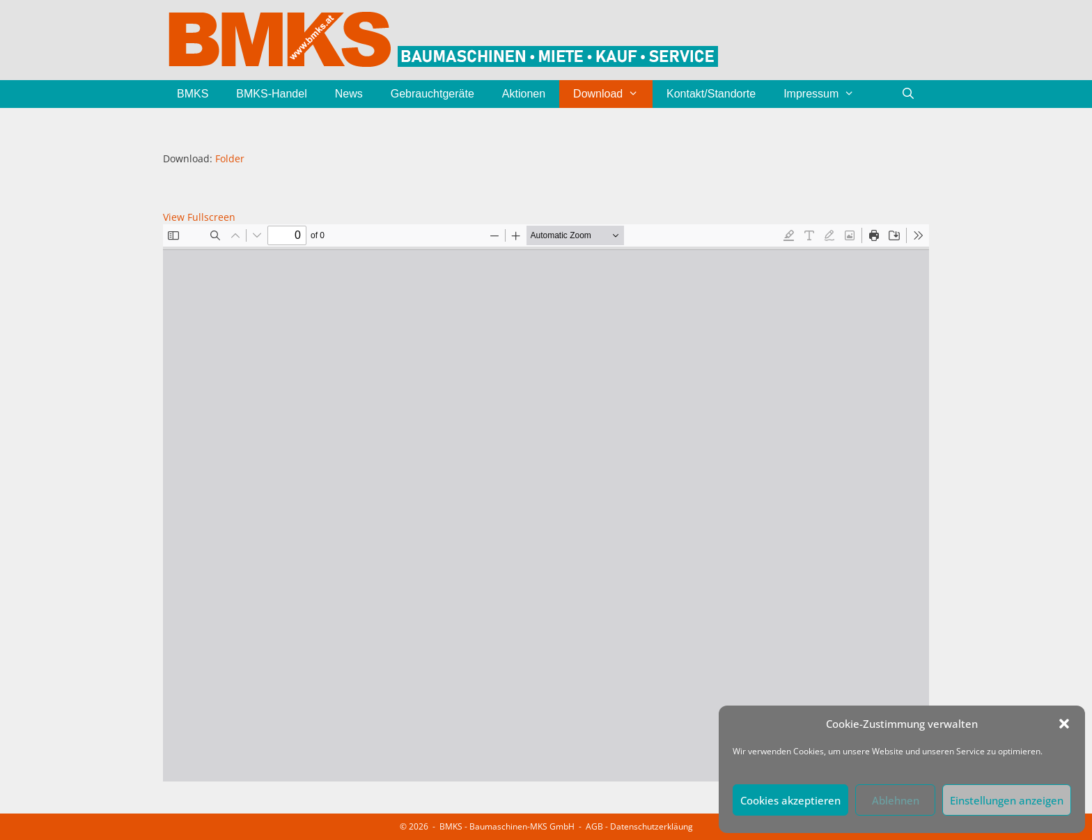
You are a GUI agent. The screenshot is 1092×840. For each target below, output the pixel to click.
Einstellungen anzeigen (1006, 800)
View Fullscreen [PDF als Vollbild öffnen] (199, 217)
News (349, 94)
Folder (229, 158)
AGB (594, 826)
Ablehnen (895, 800)
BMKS (192, 94)
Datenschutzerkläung (651, 826)
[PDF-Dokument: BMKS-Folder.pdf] (546, 502)
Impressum (825, 94)
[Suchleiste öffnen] (908, 94)
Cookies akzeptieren (790, 800)
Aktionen (523, 94)
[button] (1064, 724)
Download (613, 94)
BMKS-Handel (271, 94)
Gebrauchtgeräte (432, 94)
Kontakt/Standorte (711, 94)
